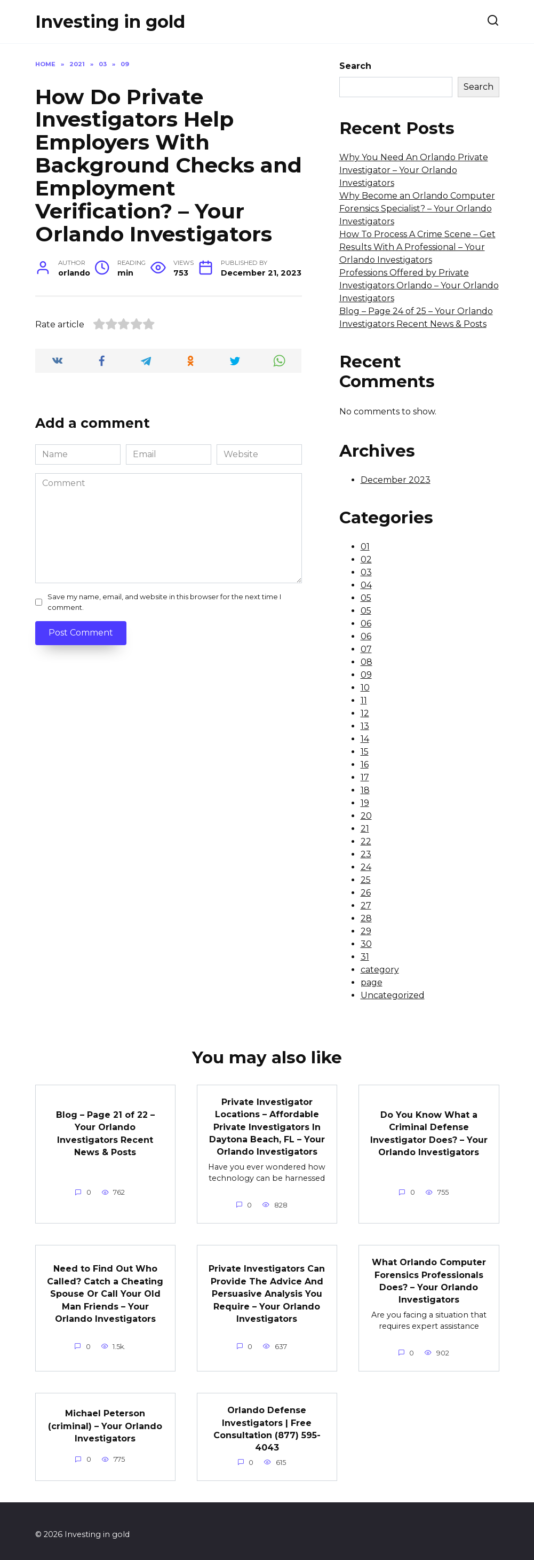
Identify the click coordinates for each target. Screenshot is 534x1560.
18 (365, 790)
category (380, 970)
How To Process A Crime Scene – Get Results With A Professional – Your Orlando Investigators (417, 247)
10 (365, 688)
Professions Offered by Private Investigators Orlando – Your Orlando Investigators (419, 285)
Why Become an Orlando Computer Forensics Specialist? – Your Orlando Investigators (417, 208)
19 (365, 803)
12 (365, 713)
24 (366, 867)
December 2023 (396, 480)
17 (365, 777)
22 (366, 841)
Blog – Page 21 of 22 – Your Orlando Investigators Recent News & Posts (105, 1132)
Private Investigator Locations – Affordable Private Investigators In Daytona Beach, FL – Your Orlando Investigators (267, 1125)
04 (366, 585)
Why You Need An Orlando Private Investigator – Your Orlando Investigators (413, 170)
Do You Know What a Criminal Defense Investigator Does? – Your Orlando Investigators (429, 1132)
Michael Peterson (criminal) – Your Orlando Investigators (105, 1419)
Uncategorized (393, 995)
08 (366, 662)
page (371, 982)
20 (366, 816)
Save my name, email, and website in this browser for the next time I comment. (164, 602)
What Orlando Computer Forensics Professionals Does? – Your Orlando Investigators (429, 1277)
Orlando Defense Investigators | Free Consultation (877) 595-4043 (267, 1423)
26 (366, 893)
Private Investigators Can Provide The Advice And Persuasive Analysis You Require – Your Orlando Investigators (267, 1289)
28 (366, 918)
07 (366, 649)
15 (365, 752)
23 (366, 854)
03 (366, 572)
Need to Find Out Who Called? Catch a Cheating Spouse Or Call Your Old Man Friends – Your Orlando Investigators (105, 1289)
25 (366, 880)
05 (366, 598)
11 (364, 700)
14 (365, 739)
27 (366, 905)
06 (366, 623)
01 (365, 547)
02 (366, 559)
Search (355, 66)
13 (365, 726)
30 (366, 944)
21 (365, 829)
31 (365, 957)
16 (365, 764)
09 (366, 675)
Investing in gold (110, 21)
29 (366, 931)
